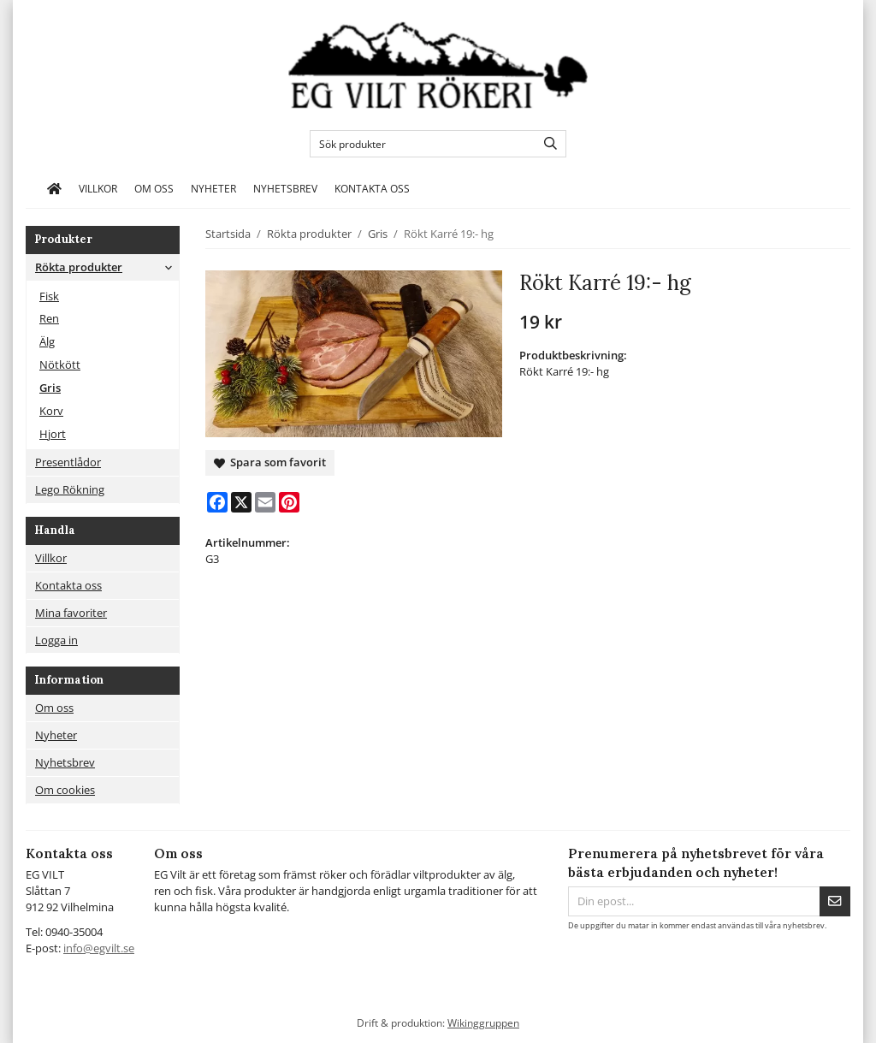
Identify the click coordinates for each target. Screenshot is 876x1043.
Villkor (98, 188)
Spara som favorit (270, 462)
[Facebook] (217, 502)
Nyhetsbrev (285, 188)
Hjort (52, 433)
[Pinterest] (289, 502)
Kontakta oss (372, 188)
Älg (47, 341)
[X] (241, 502)
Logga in (56, 640)
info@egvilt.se (98, 948)
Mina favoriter (71, 612)
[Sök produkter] (419, 144)
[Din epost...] (694, 901)
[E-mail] (265, 502)
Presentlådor (68, 462)
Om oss (154, 188)
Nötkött (59, 364)
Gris (50, 387)
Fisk (49, 296)
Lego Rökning (69, 489)
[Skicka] (835, 901)
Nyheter (213, 188)
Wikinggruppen (483, 1022)
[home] (54, 189)
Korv (51, 410)
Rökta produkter (107, 267)
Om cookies (65, 789)
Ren (49, 318)
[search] (546, 144)
